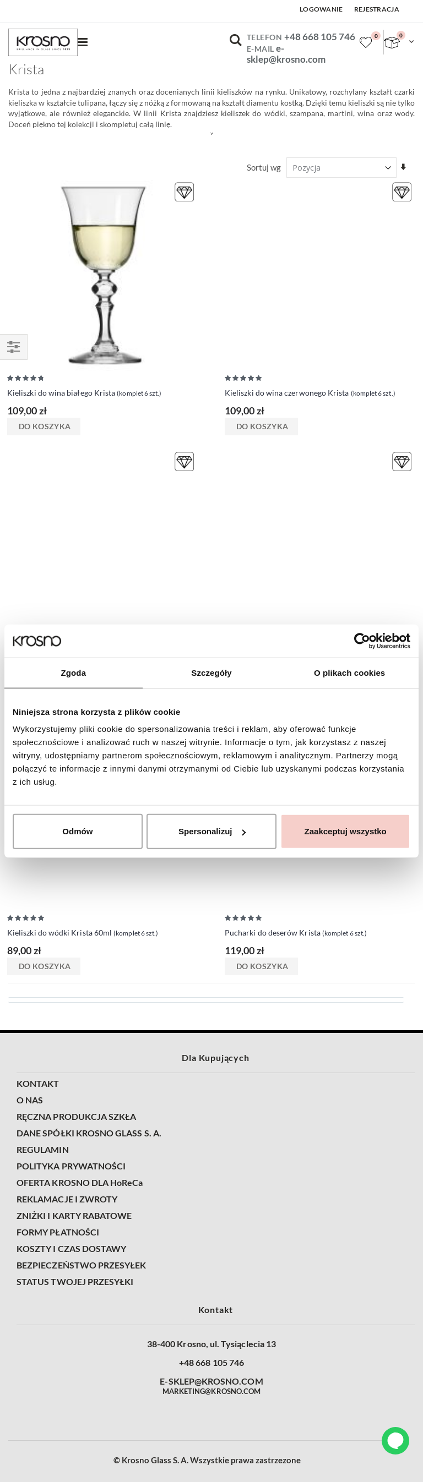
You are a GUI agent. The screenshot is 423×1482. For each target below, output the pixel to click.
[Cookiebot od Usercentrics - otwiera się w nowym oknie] (362, 640)
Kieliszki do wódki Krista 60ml (82, 933)
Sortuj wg (264, 167)
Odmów (77, 831)
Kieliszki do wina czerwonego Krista (310, 393)
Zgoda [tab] (73, 672)
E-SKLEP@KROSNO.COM (211, 1381)
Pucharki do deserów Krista (296, 933)
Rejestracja (376, 9)
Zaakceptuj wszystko (346, 831)
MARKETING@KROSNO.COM (211, 1391)
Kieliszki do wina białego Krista (84, 393)
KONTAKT (38, 1084)
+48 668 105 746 (319, 36)
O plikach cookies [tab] (349, 672)
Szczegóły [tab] (211, 672)
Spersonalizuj (212, 831)
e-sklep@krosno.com (286, 53)
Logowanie (321, 9)
